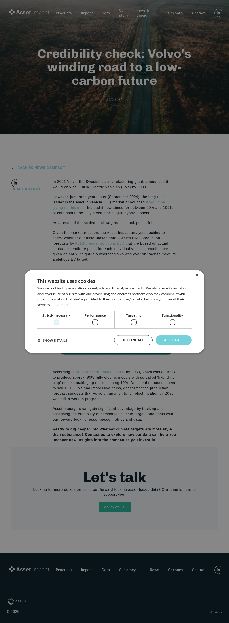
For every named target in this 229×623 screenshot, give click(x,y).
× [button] (196, 275)
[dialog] (114, 311)
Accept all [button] (173, 340)
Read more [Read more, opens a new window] (60, 304)
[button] (52, 340)
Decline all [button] (133, 340)
